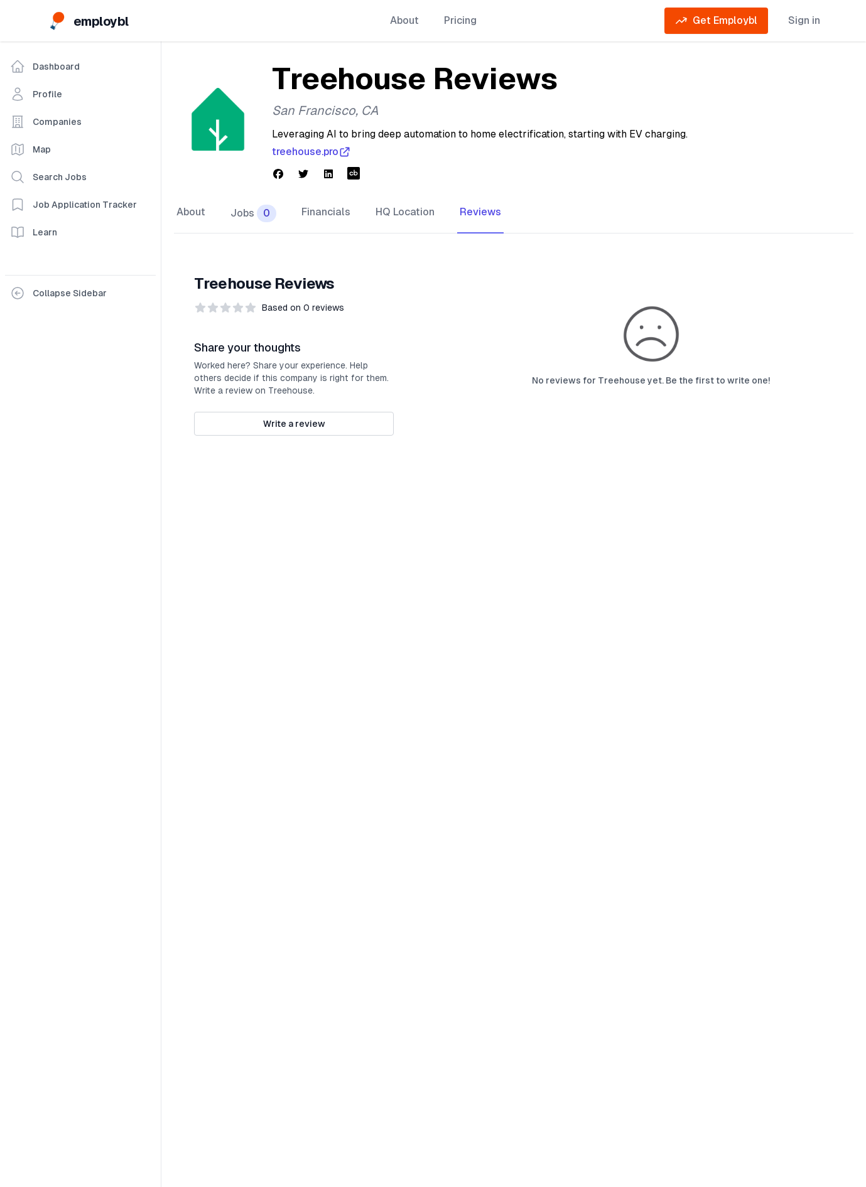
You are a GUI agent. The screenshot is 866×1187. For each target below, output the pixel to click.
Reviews (480, 212)
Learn (33, 232)
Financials (325, 212)
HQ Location (405, 212)
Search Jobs (48, 177)
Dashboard (45, 66)
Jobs (253, 213)
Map (30, 149)
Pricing (460, 20)
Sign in (804, 20)
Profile (36, 94)
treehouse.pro (311, 152)
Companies (46, 121)
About (404, 20)
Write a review (294, 424)
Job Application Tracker (73, 204)
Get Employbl (716, 20)
